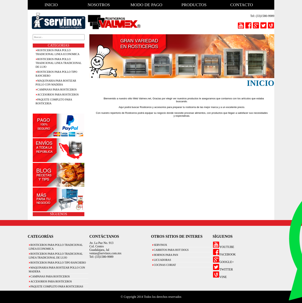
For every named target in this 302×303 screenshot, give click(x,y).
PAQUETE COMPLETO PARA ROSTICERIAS (56, 286)
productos (193, 4)
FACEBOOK (224, 254)
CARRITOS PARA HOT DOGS (171, 250)
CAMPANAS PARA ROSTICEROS (57, 89)
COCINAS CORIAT (165, 265)
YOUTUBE (223, 247)
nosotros (99, 4)
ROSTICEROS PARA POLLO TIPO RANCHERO (56, 73)
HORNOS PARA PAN (166, 255)
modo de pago (146, 4)
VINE (220, 277)
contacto (241, 4)
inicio (51, 4)
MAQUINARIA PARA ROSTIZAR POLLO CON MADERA (56, 82)
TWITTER (223, 269)
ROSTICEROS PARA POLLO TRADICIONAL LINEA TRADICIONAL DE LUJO (59, 63)
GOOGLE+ (223, 262)
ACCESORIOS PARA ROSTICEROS (58, 94)
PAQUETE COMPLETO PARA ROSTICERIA (54, 101)
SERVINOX (160, 245)
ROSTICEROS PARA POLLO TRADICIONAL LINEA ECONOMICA (58, 52)
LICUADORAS (162, 260)
